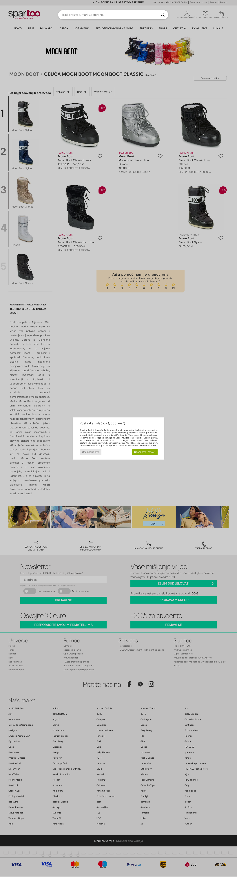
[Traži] (162, 14)
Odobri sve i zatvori (144, 452)
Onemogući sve (90, 452)
